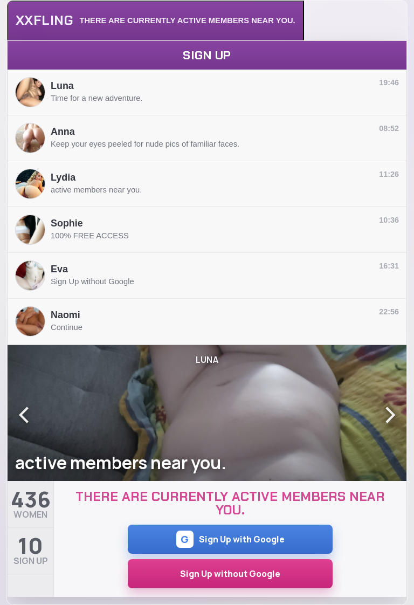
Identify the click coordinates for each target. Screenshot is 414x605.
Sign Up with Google (230, 539)
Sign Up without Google (230, 574)
